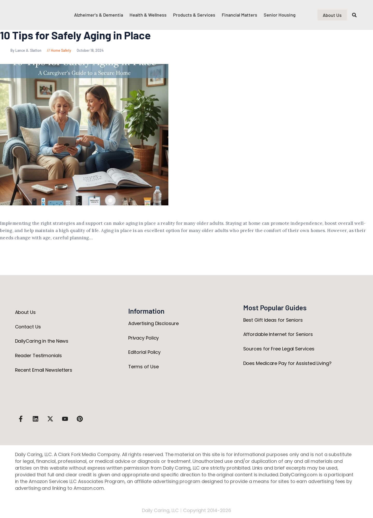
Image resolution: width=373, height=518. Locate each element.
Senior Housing (280, 15)
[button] (354, 15)
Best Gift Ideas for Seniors (273, 320)
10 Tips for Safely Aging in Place (75, 35)
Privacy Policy (143, 338)
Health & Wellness (148, 15)
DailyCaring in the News (42, 341)
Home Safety (61, 50)
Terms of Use (143, 366)
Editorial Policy (144, 352)
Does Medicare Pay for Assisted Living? (287, 363)
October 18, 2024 (90, 50)
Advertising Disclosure (153, 323)
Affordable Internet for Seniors (278, 334)
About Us (25, 312)
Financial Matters (239, 15)
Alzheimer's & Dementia (98, 15)
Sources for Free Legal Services (278, 349)
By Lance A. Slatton (21, 50)
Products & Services (194, 15)
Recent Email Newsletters (44, 370)
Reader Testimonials (38, 355)
